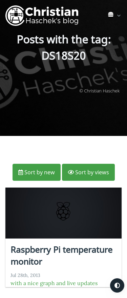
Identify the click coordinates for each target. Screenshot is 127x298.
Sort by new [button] (36, 172)
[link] (114, 15)
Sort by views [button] (88, 172)
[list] (115, 14)
